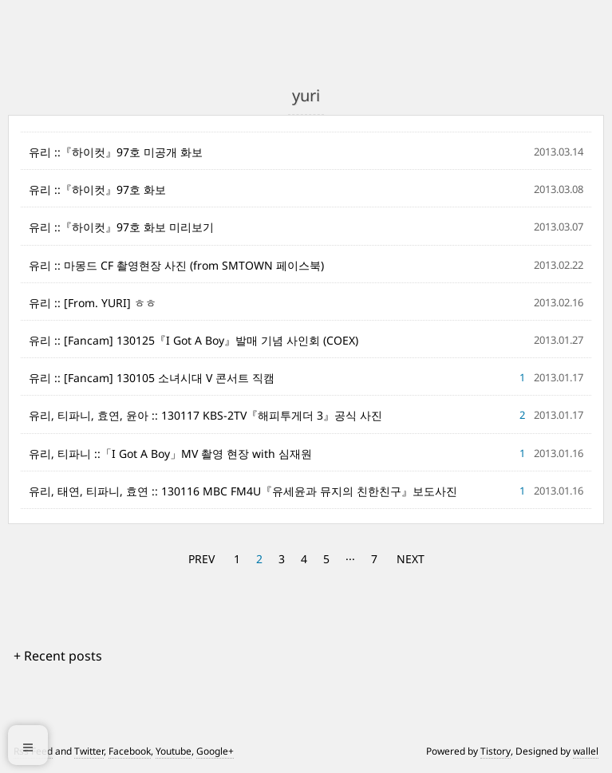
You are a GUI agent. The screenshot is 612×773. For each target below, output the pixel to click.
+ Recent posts (58, 656)
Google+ (215, 751)
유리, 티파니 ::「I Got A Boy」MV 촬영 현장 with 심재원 (170, 453)
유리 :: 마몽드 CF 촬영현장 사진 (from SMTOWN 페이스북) (176, 265)
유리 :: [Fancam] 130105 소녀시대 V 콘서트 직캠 (151, 377)
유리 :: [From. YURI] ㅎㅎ (92, 302)
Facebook (130, 751)
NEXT (410, 558)
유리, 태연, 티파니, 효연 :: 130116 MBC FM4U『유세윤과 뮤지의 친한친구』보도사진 (243, 491)
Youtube (173, 751)
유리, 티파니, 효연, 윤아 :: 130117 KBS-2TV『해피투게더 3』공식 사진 (205, 415)
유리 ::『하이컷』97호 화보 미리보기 (121, 227)
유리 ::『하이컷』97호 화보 (97, 189)
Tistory (495, 751)
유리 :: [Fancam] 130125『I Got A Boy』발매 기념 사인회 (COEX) (193, 340)
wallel (585, 751)
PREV (201, 558)
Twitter (89, 751)
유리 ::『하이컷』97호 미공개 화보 (116, 152)
